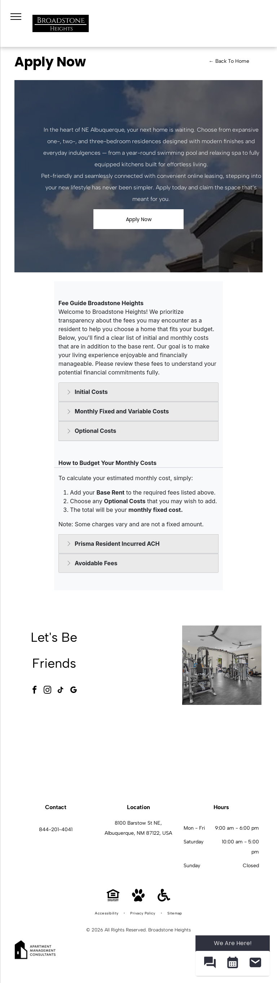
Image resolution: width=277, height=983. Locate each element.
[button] (209, 963)
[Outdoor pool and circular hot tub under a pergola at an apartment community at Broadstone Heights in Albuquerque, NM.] (141, 665)
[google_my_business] (73, 691)
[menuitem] (107, 913)
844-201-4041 (55, 829)
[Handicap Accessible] (164, 899)
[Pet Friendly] (138, 899)
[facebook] (34, 691)
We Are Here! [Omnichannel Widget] (233, 943)
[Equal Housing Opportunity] (113, 899)
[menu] (15, 16)
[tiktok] (60, 691)
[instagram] (47, 691)
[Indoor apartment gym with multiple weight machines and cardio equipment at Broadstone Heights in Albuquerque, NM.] (221, 665)
